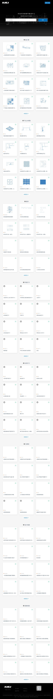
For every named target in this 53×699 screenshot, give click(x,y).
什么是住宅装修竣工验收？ (9, 557)
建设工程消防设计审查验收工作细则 (44, 673)
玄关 (4, 429)
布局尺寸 (27, 363)
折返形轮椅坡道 (40, 494)
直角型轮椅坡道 (6, 512)
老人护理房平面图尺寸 (25, 477)
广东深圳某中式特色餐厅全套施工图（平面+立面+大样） (32, 55)
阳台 (4, 394)
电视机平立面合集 (7, 252)
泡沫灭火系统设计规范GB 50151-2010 (11, 673)
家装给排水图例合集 (24, 252)
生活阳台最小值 (6, 396)
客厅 (38, 411)
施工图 (27, 40)
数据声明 (17, 690)
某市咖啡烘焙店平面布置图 (25, 108)
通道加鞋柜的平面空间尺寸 (9, 431)
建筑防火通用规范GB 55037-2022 (10, 656)
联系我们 (25, 688)
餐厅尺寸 (22, 413)
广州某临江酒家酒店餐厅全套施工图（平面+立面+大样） (15, 108)
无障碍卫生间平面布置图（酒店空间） (28, 459)
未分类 (21, 429)
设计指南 (27, 525)
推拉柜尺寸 (22, 378)
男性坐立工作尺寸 (40, 332)
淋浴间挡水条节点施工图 (8, 477)
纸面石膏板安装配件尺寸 (8, 135)
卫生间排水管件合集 (41, 216)
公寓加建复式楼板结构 (41, 593)
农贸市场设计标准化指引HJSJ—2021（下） (29, 540)
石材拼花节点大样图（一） (42, 188)
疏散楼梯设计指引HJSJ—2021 (9, 593)
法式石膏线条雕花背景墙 (25, 269)
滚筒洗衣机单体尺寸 (41, 396)
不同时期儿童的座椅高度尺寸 (26, 297)
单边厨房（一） (23, 396)
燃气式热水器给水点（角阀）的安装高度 (28, 431)
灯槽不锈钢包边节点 (41, 153)
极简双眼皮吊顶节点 (41, 135)
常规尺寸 (27, 282)
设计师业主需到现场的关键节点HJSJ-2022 (29, 593)
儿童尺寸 (38, 297)
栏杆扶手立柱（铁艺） (8, 234)
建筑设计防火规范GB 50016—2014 (44, 656)
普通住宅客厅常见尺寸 (41, 413)
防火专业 (5, 654)
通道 (4, 492)
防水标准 (38, 557)
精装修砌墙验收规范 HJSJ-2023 (26, 575)
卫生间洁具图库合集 (24, 216)
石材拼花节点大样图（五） (25, 171)
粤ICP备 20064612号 (34, 696)
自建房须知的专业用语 (41, 540)
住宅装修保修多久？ (24, 557)
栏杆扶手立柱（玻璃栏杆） (25, 234)
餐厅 (21, 411)
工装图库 (5, 267)
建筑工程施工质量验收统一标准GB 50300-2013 (30, 638)
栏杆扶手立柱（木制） (41, 234)
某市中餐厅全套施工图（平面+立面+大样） (29, 90)
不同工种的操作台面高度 (25, 350)
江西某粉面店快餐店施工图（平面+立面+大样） (13, 72)
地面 (21, 169)
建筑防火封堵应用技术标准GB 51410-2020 (29, 673)
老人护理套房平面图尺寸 (42, 477)
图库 (27, 201)
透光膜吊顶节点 (23, 135)
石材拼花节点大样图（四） (42, 171)
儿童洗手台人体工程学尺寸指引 (10, 297)
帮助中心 (25, 690)
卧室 (4, 376)
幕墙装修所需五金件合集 (8, 269)
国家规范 (27, 606)
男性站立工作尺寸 (24, 332)
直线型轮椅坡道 (23, 512)
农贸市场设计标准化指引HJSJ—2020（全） (12, 540)
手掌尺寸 (22, 315)
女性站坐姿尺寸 (6, 332)
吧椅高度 (5, 350)
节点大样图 (27, 120)
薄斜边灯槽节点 (6, 171)
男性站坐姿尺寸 (40, 315)
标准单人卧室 (39, 378)
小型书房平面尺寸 (7, 378)
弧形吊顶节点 (6, 153)
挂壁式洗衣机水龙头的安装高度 (43, 431)
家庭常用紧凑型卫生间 (8, 413)
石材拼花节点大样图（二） (25, 188)
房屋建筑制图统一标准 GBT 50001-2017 (28, 621)
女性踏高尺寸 (6, 315)
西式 (21, 267)
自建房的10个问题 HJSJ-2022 (43, 575)
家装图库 (5, 214)
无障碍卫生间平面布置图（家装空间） (11, 459)
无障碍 (27, 444)
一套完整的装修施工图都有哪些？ (10, 575)
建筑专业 (5, 636)
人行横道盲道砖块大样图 (8, 494)
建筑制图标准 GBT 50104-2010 (10, 621)
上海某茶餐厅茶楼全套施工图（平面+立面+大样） (14, 90)
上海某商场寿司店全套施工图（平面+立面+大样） (14, 55)
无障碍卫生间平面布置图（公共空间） (45, 459)
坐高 (38, 350)
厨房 (21, 394)
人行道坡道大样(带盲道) (25, 494)
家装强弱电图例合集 (41, 252)
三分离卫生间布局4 (41, 269)
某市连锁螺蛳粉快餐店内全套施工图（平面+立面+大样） (32, 72)
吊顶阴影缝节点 (23, 153)
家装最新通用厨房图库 (8, 216)
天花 (4, 133)
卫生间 (5, 411)
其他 (38, 492)
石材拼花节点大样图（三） (9, 188)
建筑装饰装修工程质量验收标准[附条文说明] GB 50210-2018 (16, 638)
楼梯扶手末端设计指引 (41, 512)
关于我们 (17, 688)
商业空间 (5, 53)
